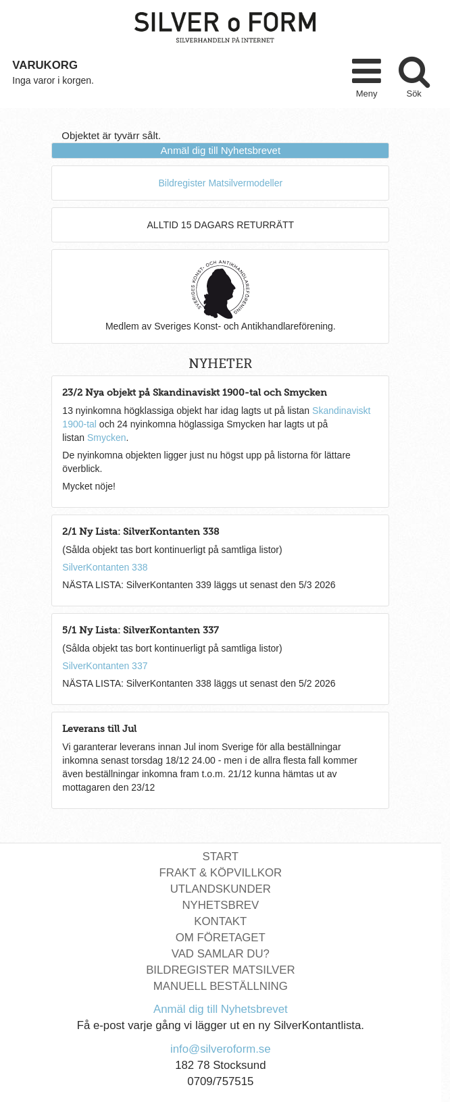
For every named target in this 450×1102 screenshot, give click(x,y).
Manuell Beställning (220, 986)
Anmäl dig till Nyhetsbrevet (221, 150)
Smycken (106, 437)
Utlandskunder (220, 889)
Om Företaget (221, 937)
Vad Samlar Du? (221, 953)
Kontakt (220, 921)
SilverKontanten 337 (104, 665)
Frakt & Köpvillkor (220, 872)
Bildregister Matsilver (220, 970)
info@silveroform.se (220, 1049)
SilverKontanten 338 (104, 567)
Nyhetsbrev (220, 905)
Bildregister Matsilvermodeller (221, 183)
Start (221, 856)
